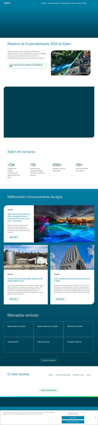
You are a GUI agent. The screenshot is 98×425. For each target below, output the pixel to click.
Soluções (44, 3)
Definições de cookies (73, 415)
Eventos (88, 375)
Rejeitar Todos (73, 419)
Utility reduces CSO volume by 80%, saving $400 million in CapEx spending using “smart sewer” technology (18, 217)
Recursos (74, 3)
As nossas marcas (65, 3)
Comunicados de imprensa (62, 375)
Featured (50, 375)
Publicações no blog (78, 375)
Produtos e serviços (53, 3)
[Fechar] (95, 418)
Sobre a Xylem (82, 3)
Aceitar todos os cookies (73, 423)
